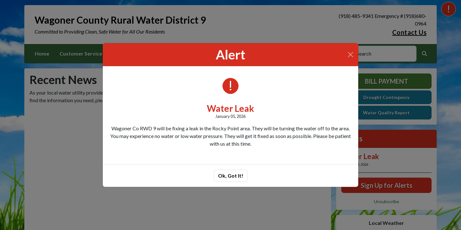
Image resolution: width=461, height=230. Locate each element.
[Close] (350, 55)
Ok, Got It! (230, 175)
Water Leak (230, 108)
